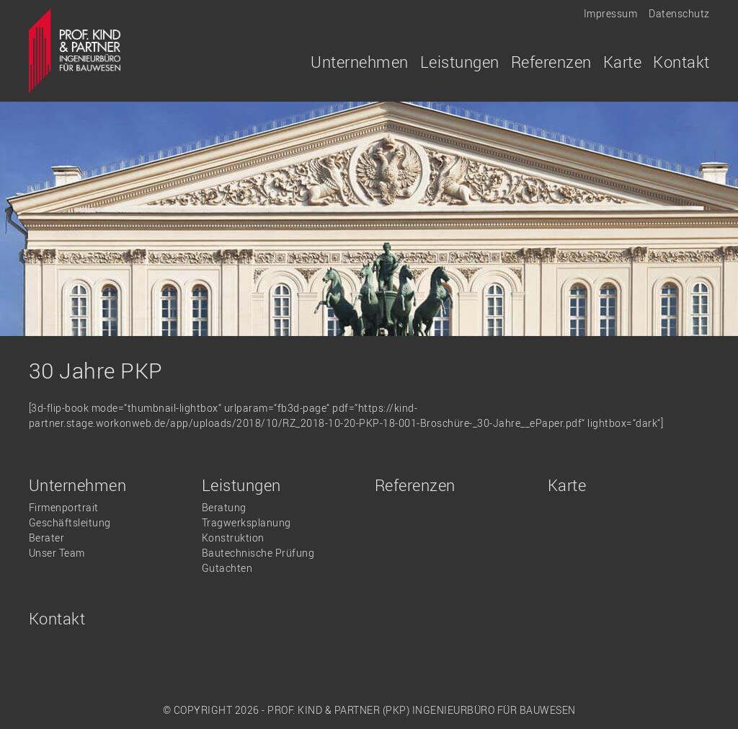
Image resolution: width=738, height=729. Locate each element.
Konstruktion (233, 537)
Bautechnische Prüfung (258, 553)
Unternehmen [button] (360, 61)
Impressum (611, 13)
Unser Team (57, 553)
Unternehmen (78, 484)
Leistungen (241, 484)
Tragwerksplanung (246, 522)
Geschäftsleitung (70, 522)
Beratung (224, 507)
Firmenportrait (64, 507)
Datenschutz (679, 13)
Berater (47, 537)
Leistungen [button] (459, 61)
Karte (622, 61)
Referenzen (551, 61)
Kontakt (681, 61)
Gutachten (227, 568)
